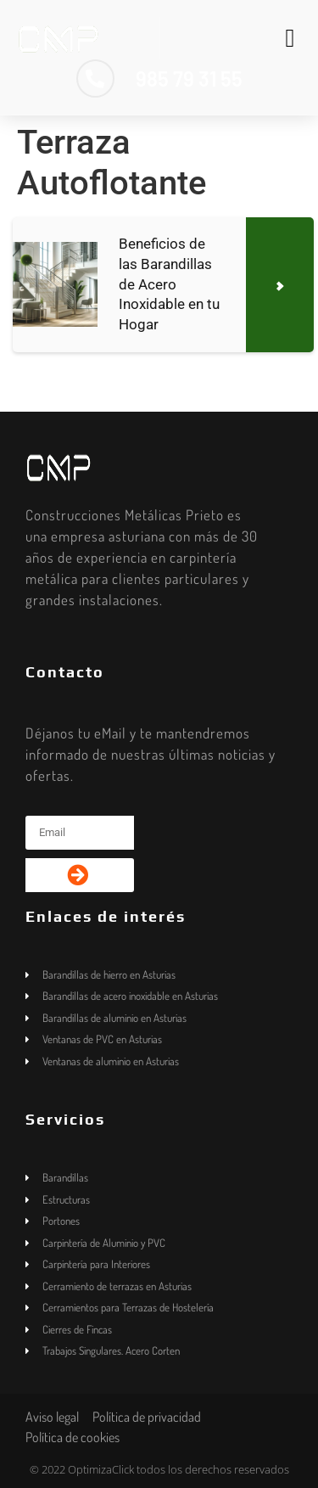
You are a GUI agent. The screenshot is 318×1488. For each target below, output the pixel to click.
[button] (290, 38)
